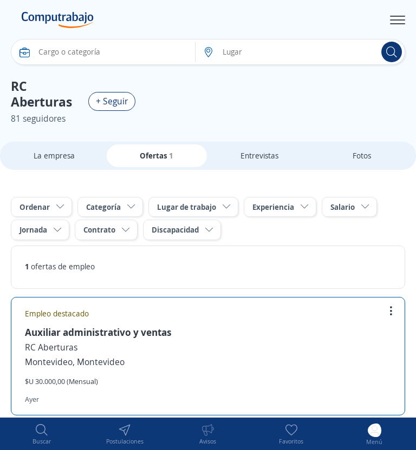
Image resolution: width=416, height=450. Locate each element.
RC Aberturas (51, 347)
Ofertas (156, 155)
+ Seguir (112, 101)
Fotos (362, 155)
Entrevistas (259, 155)
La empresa (54, 155)
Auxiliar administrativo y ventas (98, 332)
